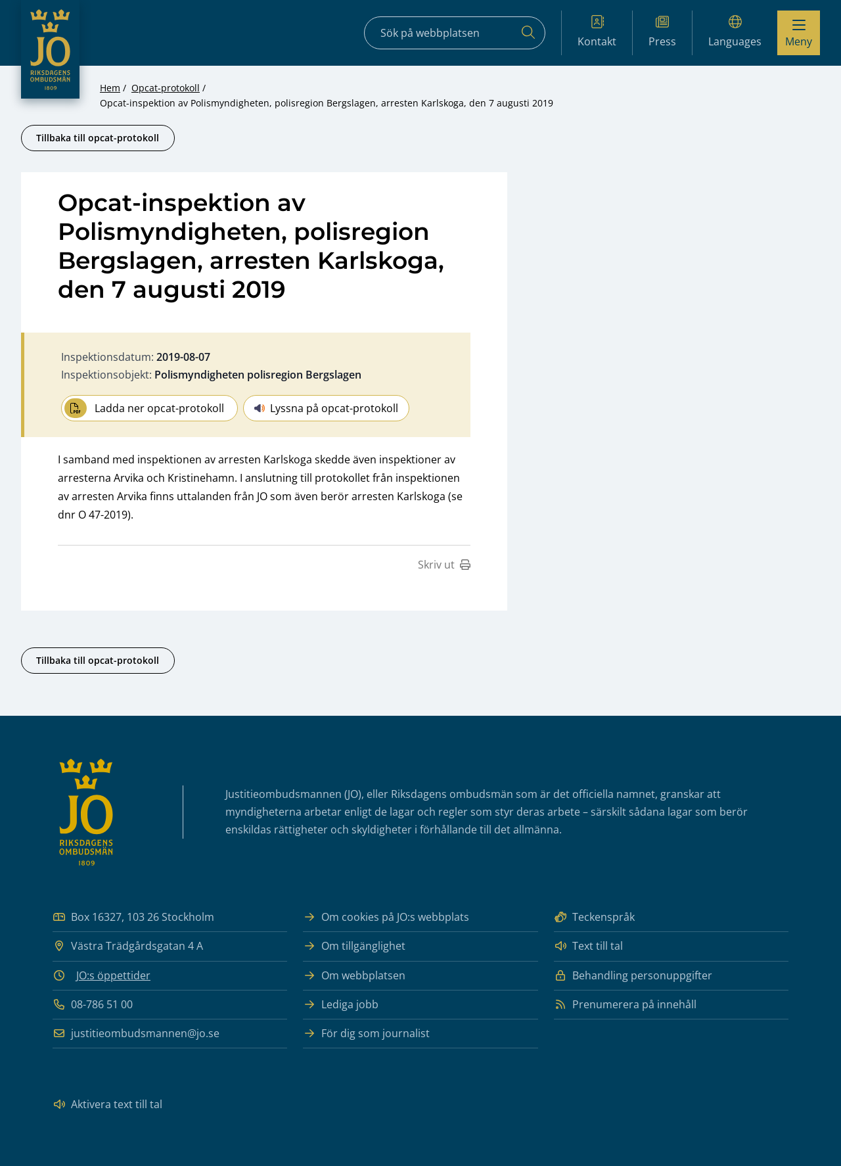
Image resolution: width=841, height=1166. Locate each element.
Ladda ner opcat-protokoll (144, 408)
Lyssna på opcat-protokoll (326, 408)
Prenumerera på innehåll (625, 1005)
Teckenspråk (594, 917)
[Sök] (528, 33)
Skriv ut (444, 564)
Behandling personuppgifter (633, 976)
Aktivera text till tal (107, 1104)
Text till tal (588, 946)
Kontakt (597, 32)
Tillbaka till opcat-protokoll (97, 137)
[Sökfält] (454, 32)
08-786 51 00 (93, 1005)
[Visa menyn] (798, 33)
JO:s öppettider (113, 975)
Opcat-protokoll (165, 88)
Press (662, 32)
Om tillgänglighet (354, 946)
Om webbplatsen (354, 976)
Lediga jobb (340, 1005)
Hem (110, 88)
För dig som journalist (366, 1033)
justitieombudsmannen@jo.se (136, 1033)
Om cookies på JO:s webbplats (386, 917)
